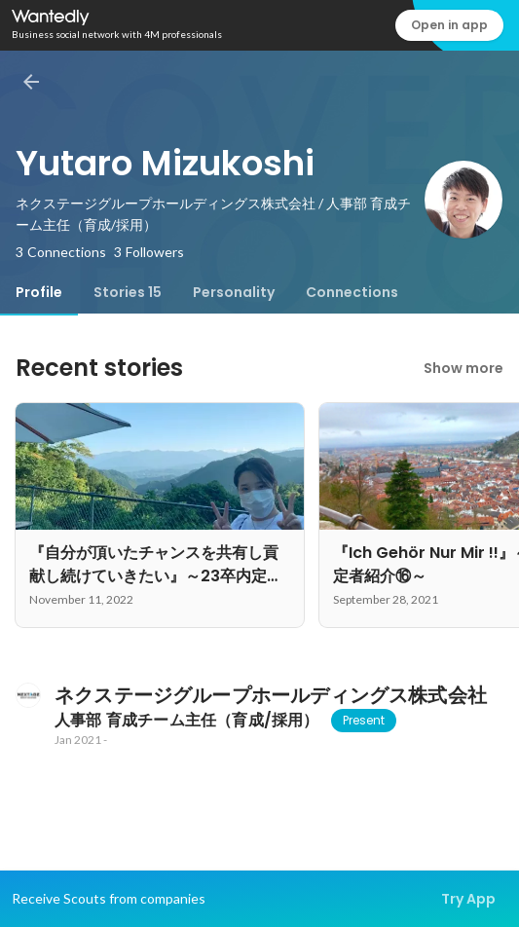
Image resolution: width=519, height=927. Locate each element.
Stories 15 (127, 292)
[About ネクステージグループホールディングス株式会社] (27, 695)
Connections (352, 292)
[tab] (39, 292)
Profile (39, 292)
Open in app (449, 25)
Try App (468, 898)
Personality (234, 292)
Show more (463, 368)
